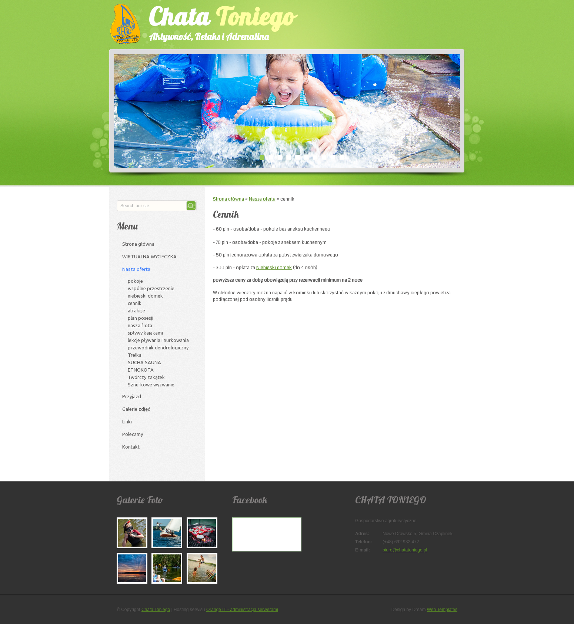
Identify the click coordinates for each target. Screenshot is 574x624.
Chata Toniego (155, 609)
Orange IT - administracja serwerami (242, 609)
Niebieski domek (274, 267)
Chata (215, 21)
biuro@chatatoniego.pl (405, 550)
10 (342, 157)
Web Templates (442, 609)
